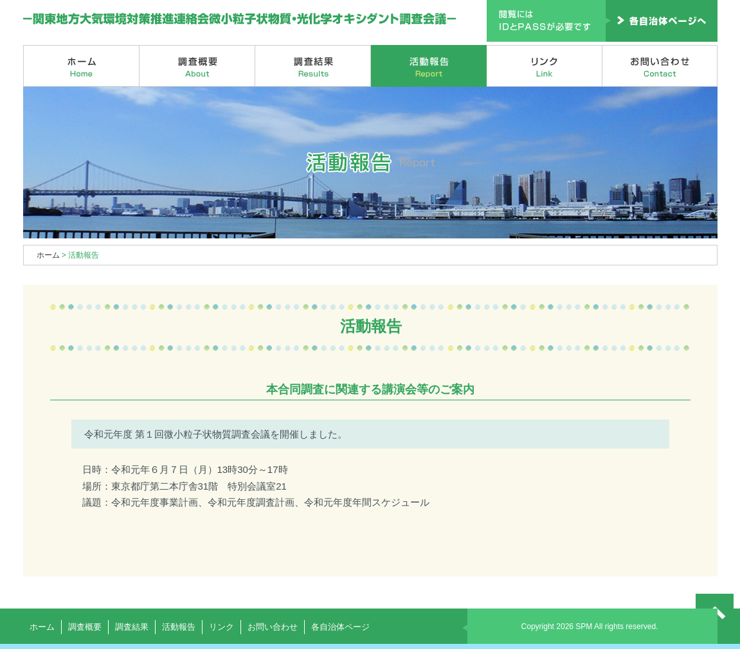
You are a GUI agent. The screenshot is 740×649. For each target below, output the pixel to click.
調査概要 (197, 66)
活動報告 (429, 66)
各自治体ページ (340, 627)
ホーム (81, 66)
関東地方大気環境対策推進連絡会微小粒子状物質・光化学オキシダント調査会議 (240, 19)
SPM (583, 626)
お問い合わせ (659, 66)
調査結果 (313, 66)
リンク (544, 66)
